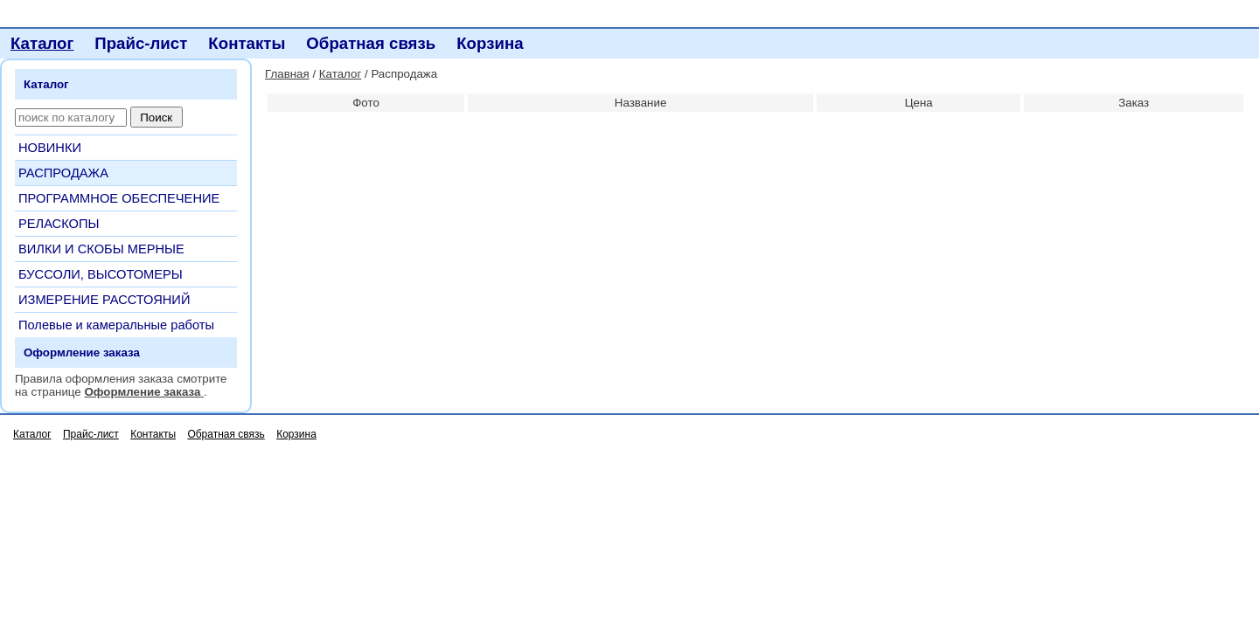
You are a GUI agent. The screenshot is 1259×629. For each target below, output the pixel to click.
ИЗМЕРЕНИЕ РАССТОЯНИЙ (104, 300)
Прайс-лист (140, 43)
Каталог (41, 43)
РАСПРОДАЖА (63, 173)
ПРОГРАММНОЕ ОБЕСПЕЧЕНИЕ (118, 198)
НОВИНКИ (49, 148)
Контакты (246, 43)
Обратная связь (370, 43)
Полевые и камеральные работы (116, 325)
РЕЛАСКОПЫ (59, 224)
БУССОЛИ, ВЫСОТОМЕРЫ (100, 274)
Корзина (489, 43)
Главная (287, 73)
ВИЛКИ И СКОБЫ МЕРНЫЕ (101, 249)
